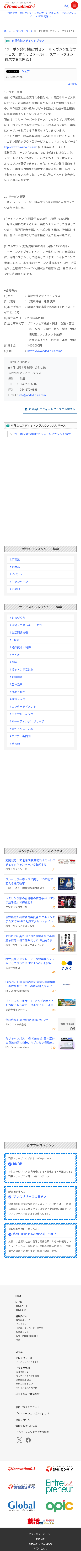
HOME (18, 1296)
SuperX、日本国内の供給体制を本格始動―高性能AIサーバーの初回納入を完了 (31, 984)
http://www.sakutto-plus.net (20, 147)
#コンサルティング (21, 714)
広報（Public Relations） (28, 1336)
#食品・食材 (17, 692)
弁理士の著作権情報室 (27, 1394)
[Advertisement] (40, 485)
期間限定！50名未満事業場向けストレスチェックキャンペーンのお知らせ (30, 862)
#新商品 (15, 567)
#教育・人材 (17, 699)
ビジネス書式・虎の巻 (26, 1388)
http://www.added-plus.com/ (45, 351)
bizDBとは (21, 1310)
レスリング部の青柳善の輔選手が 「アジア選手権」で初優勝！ (31, 900)
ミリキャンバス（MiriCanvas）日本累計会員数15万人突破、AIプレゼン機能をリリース (30, 1041)
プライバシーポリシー (41, 1534)
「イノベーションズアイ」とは (32, 1413)
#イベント (16, 574)
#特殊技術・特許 (20, 647)
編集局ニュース (23, 1320)
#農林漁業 (16, 684)
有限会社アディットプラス (28, 40)
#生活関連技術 (19, 632)
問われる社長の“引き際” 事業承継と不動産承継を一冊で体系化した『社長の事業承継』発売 (30, 939)
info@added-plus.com (32, 395)
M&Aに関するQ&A (24, 1384)
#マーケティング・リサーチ (27, 721)
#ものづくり (17, 617)
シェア (25, 71)
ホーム (7, 31)
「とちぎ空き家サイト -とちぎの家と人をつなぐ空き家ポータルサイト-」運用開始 (30, 1003)
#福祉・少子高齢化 (22, 669)
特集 (18, 1340)
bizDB (17, 1164)
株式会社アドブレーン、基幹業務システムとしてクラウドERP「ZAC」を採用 (30, 961)
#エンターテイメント (23, 706)
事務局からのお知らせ (41, 1543)
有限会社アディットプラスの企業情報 (52, 409)
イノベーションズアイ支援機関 (32, 1432)
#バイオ (15, 654)
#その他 (15, 589)
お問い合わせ (40, 1548)
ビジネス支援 (22, 1368)
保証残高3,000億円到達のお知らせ (27, 1020)
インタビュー (22, 1324)
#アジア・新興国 (20, 736)
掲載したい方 (22, 1419)
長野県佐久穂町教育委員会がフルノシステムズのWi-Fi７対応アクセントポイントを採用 (30, 920)
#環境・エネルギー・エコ (26, 625)
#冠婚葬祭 (16, 677)
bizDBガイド (22, 1306)
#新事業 (15, 559)
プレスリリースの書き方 (30, 1196)
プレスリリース (24, 31)
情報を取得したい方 (26, 1426)
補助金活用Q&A (23, 1380)
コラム (19, 1352)
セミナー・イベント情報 (27, 1376)
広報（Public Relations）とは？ (34, 1234)
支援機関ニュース (24, 1372)
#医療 (13, 662)
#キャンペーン (19, 581)
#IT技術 (72, 84)
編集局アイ (21, 1316)
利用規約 (40, 1539)
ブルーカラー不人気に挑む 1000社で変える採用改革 (29, 881)
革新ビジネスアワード (27, 1407)
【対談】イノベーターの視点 (29, 1328)
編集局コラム (22, 1332)
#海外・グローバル (22, 729)
